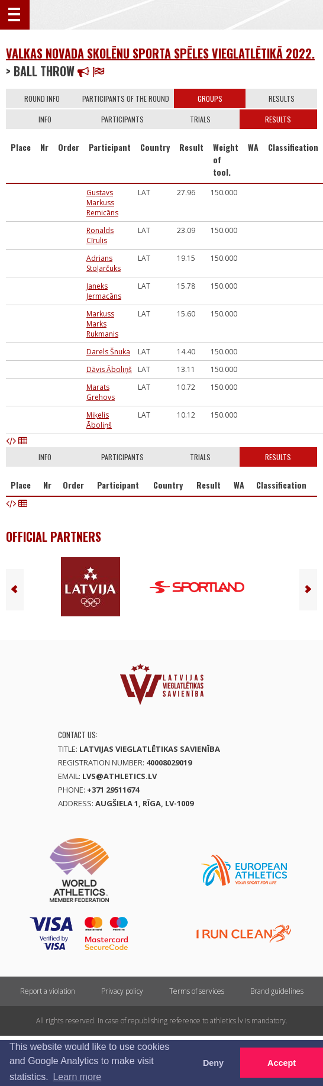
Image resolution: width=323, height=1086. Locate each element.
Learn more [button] (77, 1077)
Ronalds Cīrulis (100, 235)
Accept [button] (281, 1063)
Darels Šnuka (108, 352)
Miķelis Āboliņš (99, 420)
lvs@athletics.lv (119, 776)
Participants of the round (125, 98)
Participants (122, 119)
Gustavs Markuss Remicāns (102, 203)
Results (282, 98)
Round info (42, 98)
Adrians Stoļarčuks (103, 263)
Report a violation (47, 991)
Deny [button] (213, 1063)
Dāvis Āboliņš (109, 369)
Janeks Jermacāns (103, 291)
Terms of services (196, 991)
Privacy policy (122, 991)
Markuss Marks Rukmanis (102, 324)
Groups (210, 98)
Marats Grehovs (100, 392)
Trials (200, 119)
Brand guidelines (276, 991)
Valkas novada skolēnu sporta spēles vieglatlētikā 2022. (160, 53)
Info (44, 119)
